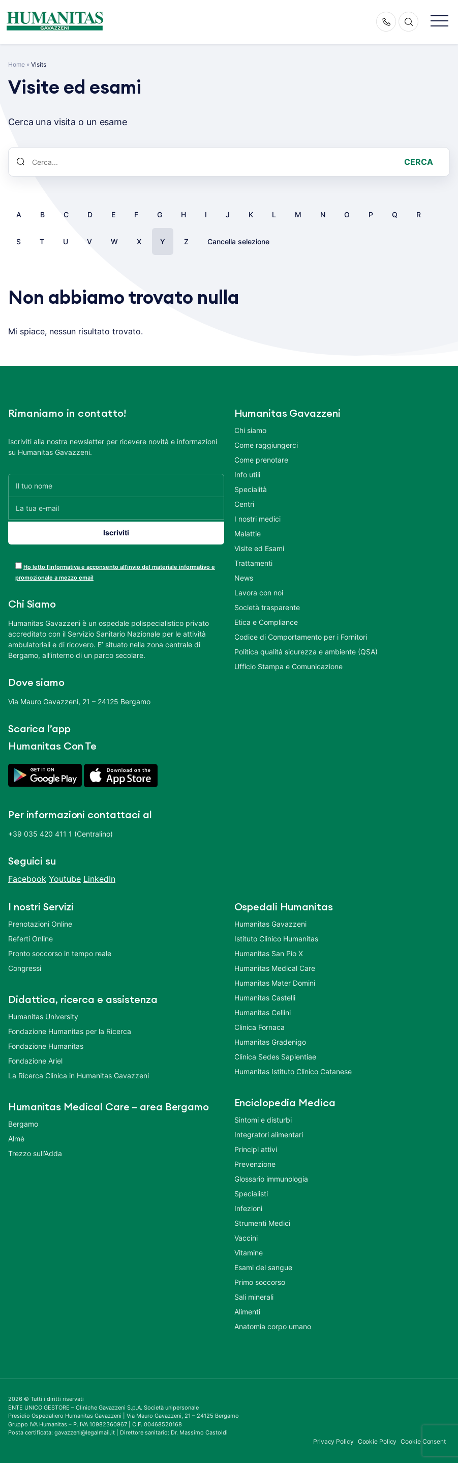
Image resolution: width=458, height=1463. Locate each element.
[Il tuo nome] (116, 485)
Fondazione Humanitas (45, 1042)
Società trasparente (267, 607)
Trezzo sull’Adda (35, 1149)
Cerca (418, 162)
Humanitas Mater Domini (274, 979)
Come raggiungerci (266, 445)
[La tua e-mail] (116, 508)
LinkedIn (99, 875)
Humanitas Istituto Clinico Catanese (293, 1068)
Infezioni (248, 1204)
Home (16, 64)
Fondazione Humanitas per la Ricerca (69, 1027)
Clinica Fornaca (259, 1023)
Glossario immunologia (271, 1175)
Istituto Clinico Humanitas (276, 935)
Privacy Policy (333, 1438)
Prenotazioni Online (40, 920)
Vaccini (246, 1234)
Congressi (24, 964)
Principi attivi (255, 1145)
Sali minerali (253, 1293)
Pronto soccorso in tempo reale (59, 949)
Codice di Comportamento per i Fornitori (300, 637)
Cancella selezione (238, 241)
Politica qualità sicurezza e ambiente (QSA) (306, 651)
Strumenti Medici (262, 1219)
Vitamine (248, 1249)
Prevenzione (255, 1160)
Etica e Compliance (266, 622)
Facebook (27, 875)
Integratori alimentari (268, 1131)
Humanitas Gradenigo (270, 1038)
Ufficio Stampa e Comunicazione (288, 666)
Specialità (250, 489)
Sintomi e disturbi (263, 1116)
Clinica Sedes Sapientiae (275, 1053)
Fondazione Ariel (35, 1057)
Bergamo (23, 1120)
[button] (439, 21)
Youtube (65, 875)
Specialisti (251, 1190)
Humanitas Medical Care (274, 964)
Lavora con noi (258, 592)
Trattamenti (253, 563)
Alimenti (247, 1308)
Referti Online (30, 935)
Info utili (247, 474)
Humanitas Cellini (262, 1009)
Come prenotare (261, 459)
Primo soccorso (259, 1278)
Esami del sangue (263, 1263)
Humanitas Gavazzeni (270, 920)
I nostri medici (257, 518)
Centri (244, 504)
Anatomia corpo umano (272, 1322)
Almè (16, 1135)
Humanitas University (43, 1013)
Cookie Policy (377, 1438)
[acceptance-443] (18, 562)
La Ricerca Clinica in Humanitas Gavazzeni (78, 1072)
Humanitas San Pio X (268, 949)
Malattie (247, 533)
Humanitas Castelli (264, 994)
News (243, 577)
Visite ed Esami (259, 548)
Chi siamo (250, 430)
